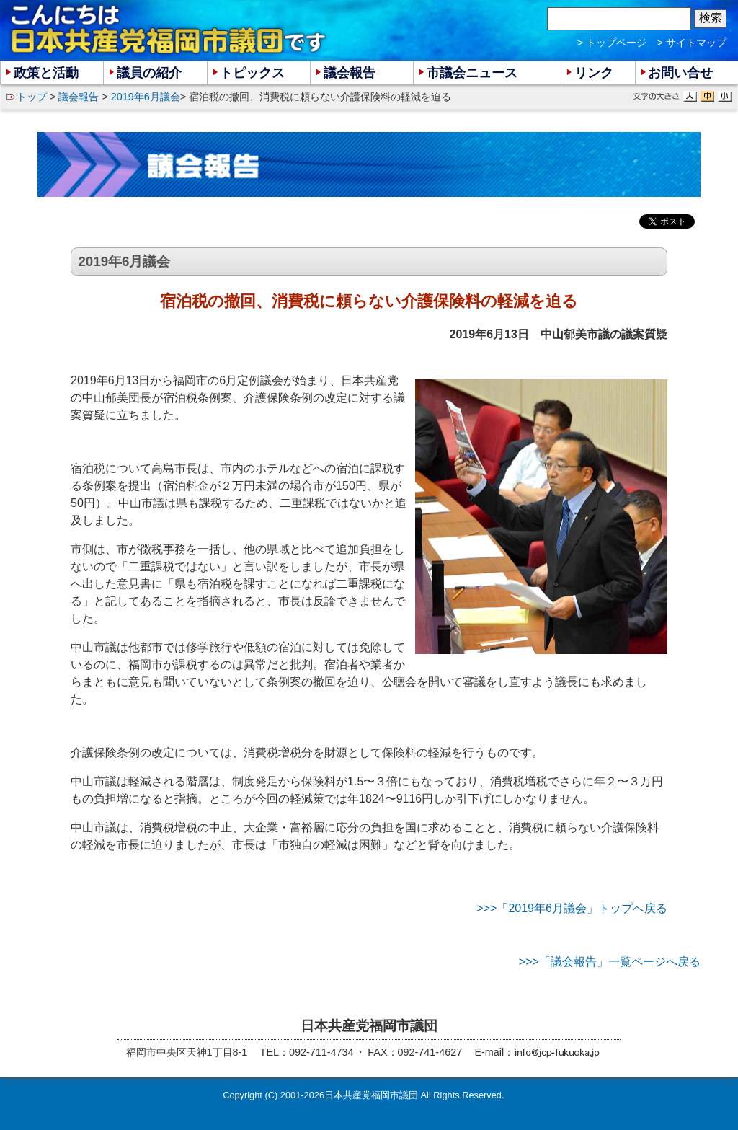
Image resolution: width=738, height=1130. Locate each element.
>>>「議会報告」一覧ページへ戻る (610, 961)
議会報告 (78, 96)
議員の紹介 (149, 73)
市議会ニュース (472, 73)
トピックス (252, 73)
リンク (593, 73)
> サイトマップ (691, 42)
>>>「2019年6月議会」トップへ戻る (571, 908)
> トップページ (611, 42)
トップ (32, 96)
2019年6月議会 (145, 96)
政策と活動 (46, 73)
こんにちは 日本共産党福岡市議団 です (169, 29)
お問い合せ (680, 73)
